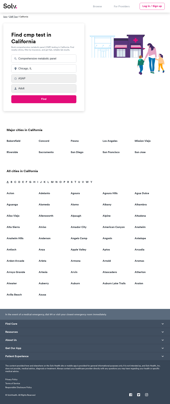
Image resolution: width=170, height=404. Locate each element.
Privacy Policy (11, 379)
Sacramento (46, 152)
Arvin (74, 272)
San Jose (140, 152)
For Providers (122, 6)
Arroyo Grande (16, 272)
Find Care (11, 324)
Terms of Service (12, 383)
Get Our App (13, 348)
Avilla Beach (14, 294)
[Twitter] (138, 395)
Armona (76, 261)
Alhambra (141, 204)
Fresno (75, 141)
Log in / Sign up (152, 6)
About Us (11, 340)
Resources (11, 332)
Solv (5, 16)
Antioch (11, 249)
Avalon (139, 283)
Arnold (107, 261)
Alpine (107, 215)
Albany (107, 204)
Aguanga (12, 204)
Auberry (44, 283)
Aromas (139, 261)
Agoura (75, 193)
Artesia (43, 272)
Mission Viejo (143, 141)
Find (43, 99)
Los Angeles (110, 141)
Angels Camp (79, 238)
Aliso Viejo (13, 215)
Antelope (140, 238)
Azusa (42, 294)
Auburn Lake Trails (114, 283)
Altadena (140, 215)
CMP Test (13, 16)
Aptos (106, 249)
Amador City (78, 227)
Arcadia (139, 249)
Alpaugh (76, 215)
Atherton (140, 272)
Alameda (44, 204)
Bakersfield (13, 141)
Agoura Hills (110, 193)
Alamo (75, 204)
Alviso (42, 227)
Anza (42, 249)
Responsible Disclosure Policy (18, 387)
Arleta (42, 261)
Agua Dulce (142, 193)
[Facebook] (130, 395)
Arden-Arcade (15, 261)
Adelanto (44, 193)
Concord (44, 141)
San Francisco (111, 152)
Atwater (12, 283)
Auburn (75, 283)
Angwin (107, 238)
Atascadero (110, 272)
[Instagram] (146, 395)
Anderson (44, 238)
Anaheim (140, 227)
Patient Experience (17, 356)
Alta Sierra (13, 227)
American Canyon (114, 227)
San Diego (77, 152)
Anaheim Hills (15, 238)
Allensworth (46, 215)
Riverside (12, 152)
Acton (10, 193)
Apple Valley (78, 249)
